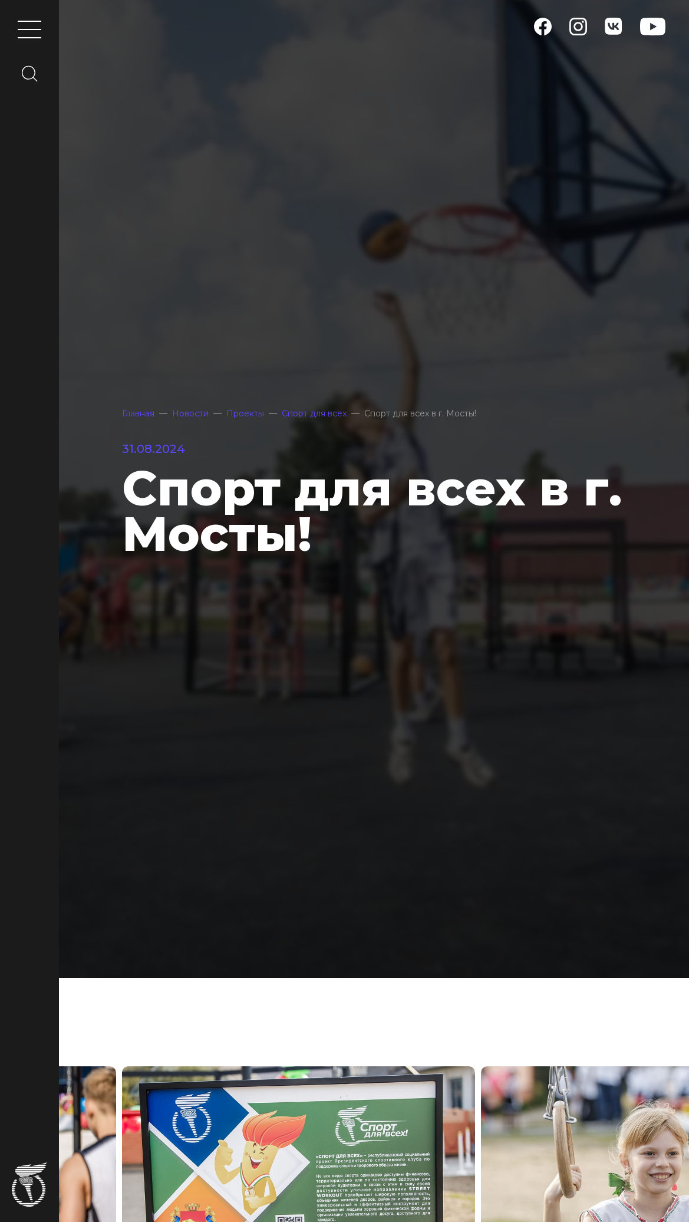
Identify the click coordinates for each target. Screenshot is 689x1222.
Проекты (245, 413)
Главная (138, 413)
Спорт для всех (314, 413)
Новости (190, 413)
